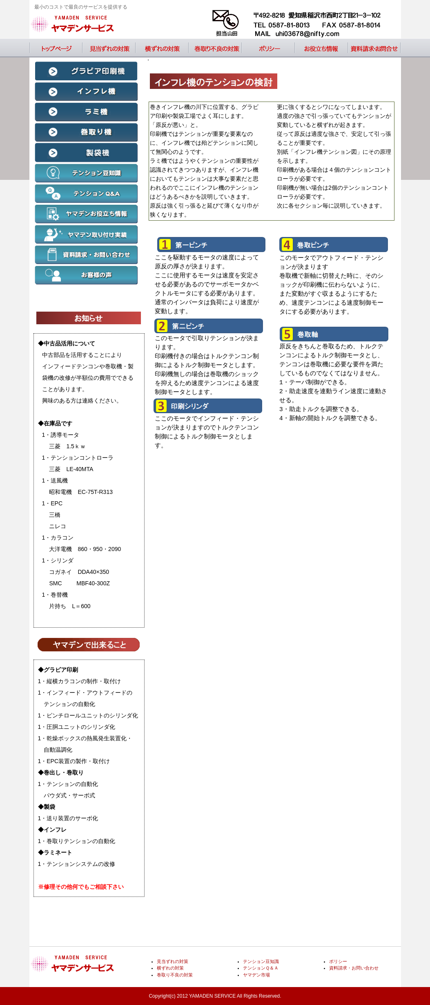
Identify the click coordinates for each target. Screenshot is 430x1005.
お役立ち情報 (321, 48)
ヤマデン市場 (256, 974)
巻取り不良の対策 (215, 48)
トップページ (55, 48)
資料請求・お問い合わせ (374, 48)
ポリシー (268, 48)
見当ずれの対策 (109, 48)
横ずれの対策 (162, 48)
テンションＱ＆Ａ (260, 967)
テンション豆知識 (261, 961)
